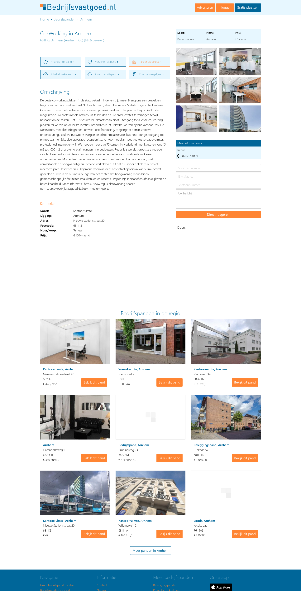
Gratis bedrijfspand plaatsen (57, 585)
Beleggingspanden (165, 585)
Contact (102, 585)
